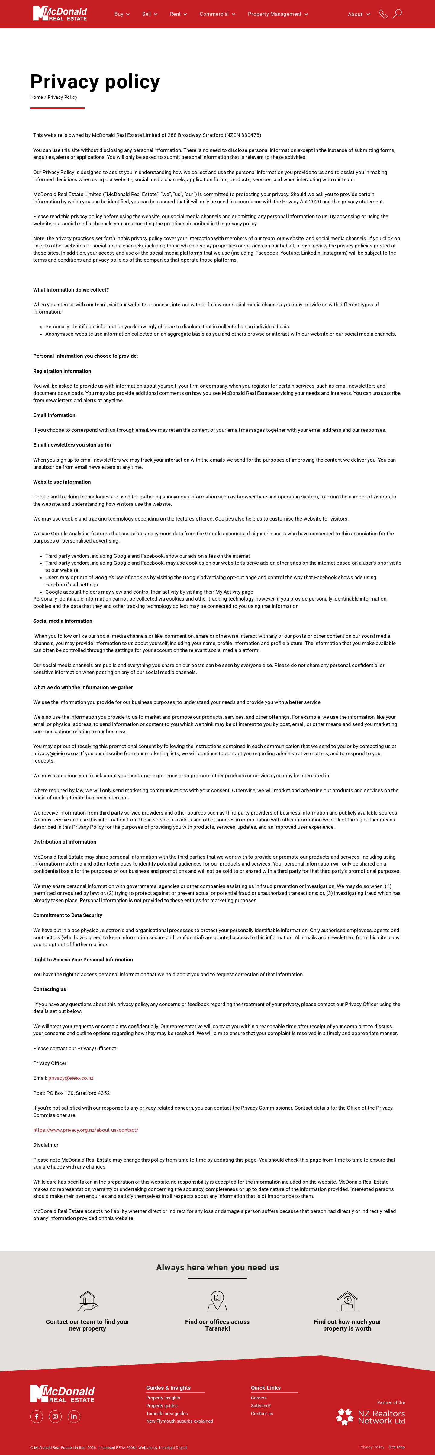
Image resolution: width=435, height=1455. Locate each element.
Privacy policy (372, 1447)
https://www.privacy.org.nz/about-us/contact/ (85, 1130)
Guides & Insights (168, 1388)
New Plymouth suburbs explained (179, 1421)
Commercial (217, 14)
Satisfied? (261, 1405)
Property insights (163, 1398)
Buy (121, 14)
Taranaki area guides (167, 1413)
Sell (149, 14)
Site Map (397, 1447)
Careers (259, 1398)
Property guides (162, 1405)
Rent (178, 14)
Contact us (262, 1413)
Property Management (278, 14)
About (358, 14)
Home (36, 97)
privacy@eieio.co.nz (70, 1078)
